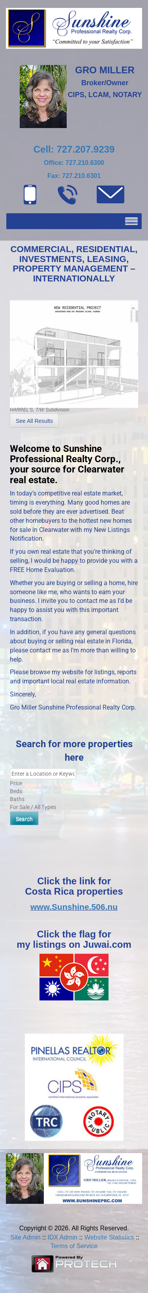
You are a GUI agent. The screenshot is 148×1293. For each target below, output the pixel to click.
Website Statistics (109, 1237)
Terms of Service (74, 1246)
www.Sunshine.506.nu (74, 906)
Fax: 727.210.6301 (74, 175)
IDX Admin (63, 1237)
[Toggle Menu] (131, 221)
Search (24, 819)
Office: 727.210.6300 (74, 162)
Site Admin (25, 1237)
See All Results (34, 421)
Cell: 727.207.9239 (74, 149)
